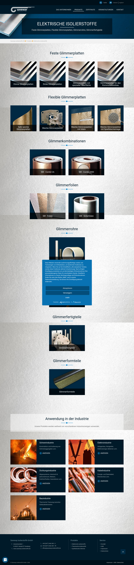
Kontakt (120, 10)
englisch (121, 2)
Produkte (78, 10)
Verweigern (67, 293)
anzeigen (46, 453)
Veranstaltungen (105, 10)
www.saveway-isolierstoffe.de (21, 548)
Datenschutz (104, 551)
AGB (102, 546)
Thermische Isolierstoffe (79, 546)
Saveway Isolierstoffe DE (17, 41)
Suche (103, 2)
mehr (67, 297)
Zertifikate (90, 10)
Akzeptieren (67, 288)
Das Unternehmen (63, 10)
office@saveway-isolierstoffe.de (51, 548)
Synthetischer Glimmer (78, 548)
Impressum (104, 548)
